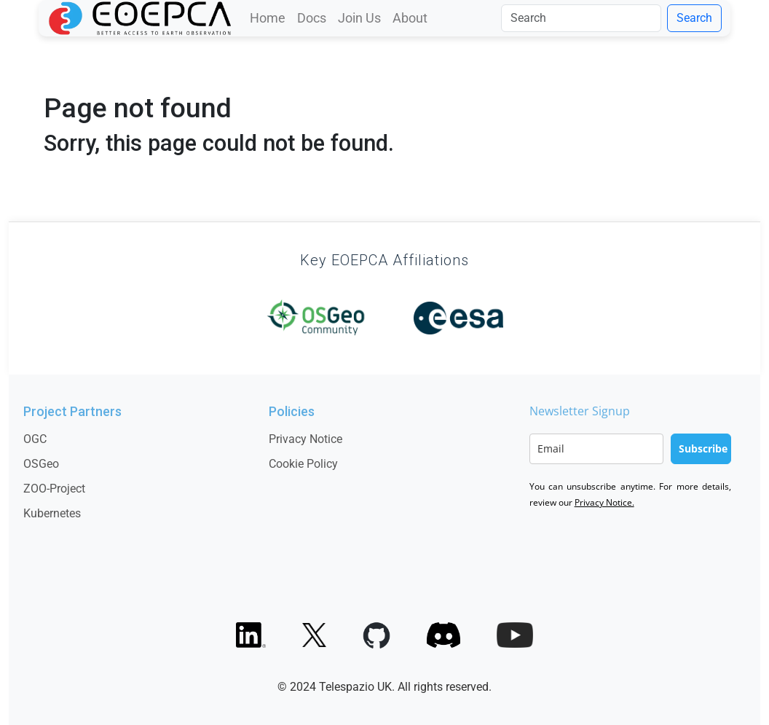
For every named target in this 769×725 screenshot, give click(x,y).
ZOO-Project (54, 488)
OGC (35, 439)
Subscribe (703, 448)
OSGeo (41, 464)
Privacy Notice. (604, 502)
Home (267, 18)
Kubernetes (52, 513)
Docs (311, 18)
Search (694, 18)
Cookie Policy (303, 464)
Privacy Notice (305, 439)
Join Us (359, 18)
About (410, 18)
